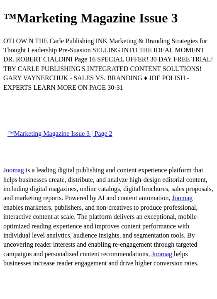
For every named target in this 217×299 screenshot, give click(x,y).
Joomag (14, 170)
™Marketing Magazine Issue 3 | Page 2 (59, 133)
